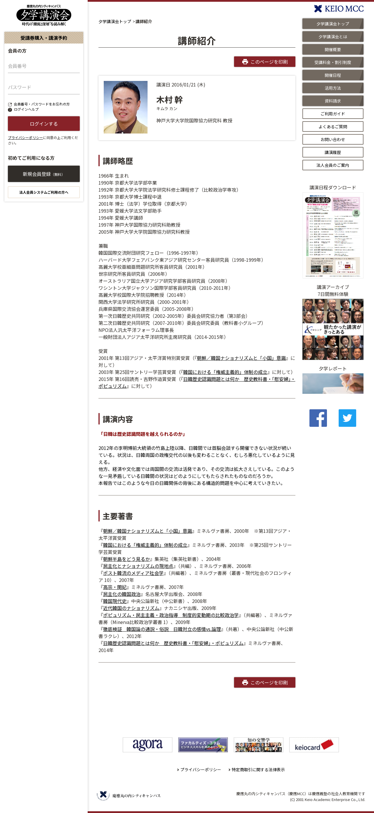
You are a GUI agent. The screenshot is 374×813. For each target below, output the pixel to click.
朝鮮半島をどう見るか (126, 558)
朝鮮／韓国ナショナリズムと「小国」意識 (241, 357)
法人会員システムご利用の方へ (43, 192)
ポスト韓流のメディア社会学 (133, 572)
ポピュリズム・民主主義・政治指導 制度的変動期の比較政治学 (171, 614)
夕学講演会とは (332, 36)
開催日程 (333, 75)
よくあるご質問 (332, 126)
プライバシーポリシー (25, 137)
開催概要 (333, 49)
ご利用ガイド (333, 114)
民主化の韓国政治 (122, 593)
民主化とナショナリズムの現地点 (138, 565)
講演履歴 (333, 152)
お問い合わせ (333, 139)
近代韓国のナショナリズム (131, 607)
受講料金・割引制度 (332, 62)
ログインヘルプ (26, 109)
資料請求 (333, 101)
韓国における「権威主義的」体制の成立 (225, 371)
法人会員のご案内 (332, 165)
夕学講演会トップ (114, 21)
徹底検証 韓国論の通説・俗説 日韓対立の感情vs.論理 (162, 628)
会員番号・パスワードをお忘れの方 (42, 103)
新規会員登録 (44, 173)
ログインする (44, 123)
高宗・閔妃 (115, 586)
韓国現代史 (115, 600)
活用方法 (333, 88)
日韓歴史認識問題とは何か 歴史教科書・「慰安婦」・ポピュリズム (173, 642)
